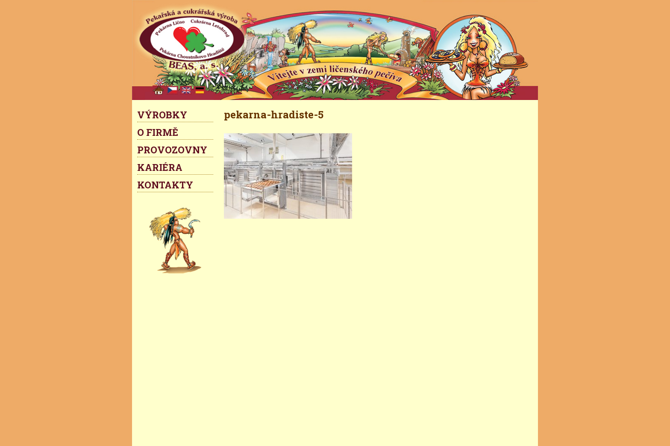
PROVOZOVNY (172, 150)
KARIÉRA (159, 167)
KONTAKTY (165, 185)
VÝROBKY (162, 115)
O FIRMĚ (157, 132)
